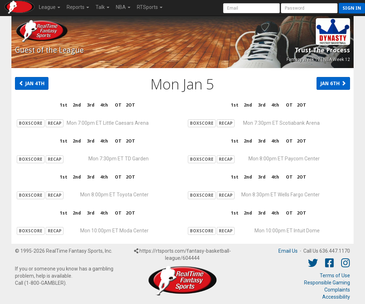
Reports (78, 7)
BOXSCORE (30, 123)
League (49, 7)
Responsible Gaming (327, 282)
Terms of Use (335, 275)
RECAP (54, 123)
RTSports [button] (150, 7)
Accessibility (336, 297)
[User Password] (309, 8)
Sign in (352, 8)
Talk (102, 7)
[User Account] (251, 8)
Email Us (288, 251)
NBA (123, 7)
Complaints (337, 290)
